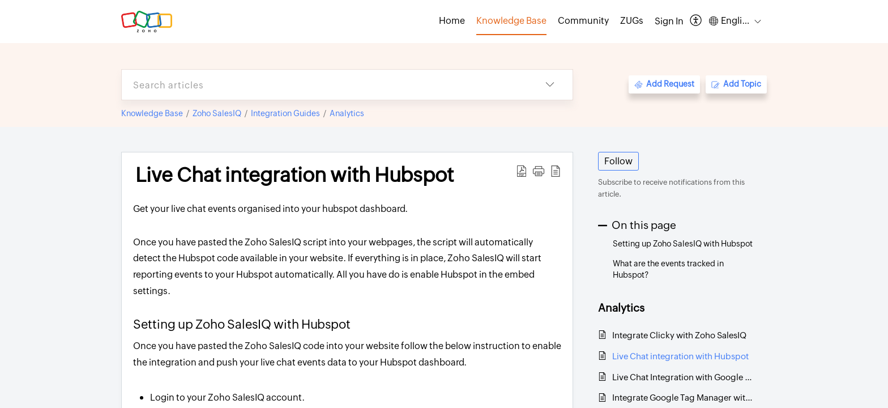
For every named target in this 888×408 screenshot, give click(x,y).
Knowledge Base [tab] (511, 20)
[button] (696, 21)
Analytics (347, 113)
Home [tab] (452, 20)
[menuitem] (669, 21)
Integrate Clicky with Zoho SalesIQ (679, 335)
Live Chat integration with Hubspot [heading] (294, 175)
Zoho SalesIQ (217, 113)
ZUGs (631, 20)
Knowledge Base (152, 113)
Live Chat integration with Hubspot (680, 356)
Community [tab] (583, 20)
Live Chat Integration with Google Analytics (683, 377)
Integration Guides (285, 113)
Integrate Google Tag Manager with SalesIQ (683, 397)
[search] (324, 85)
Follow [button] (618, 161)
